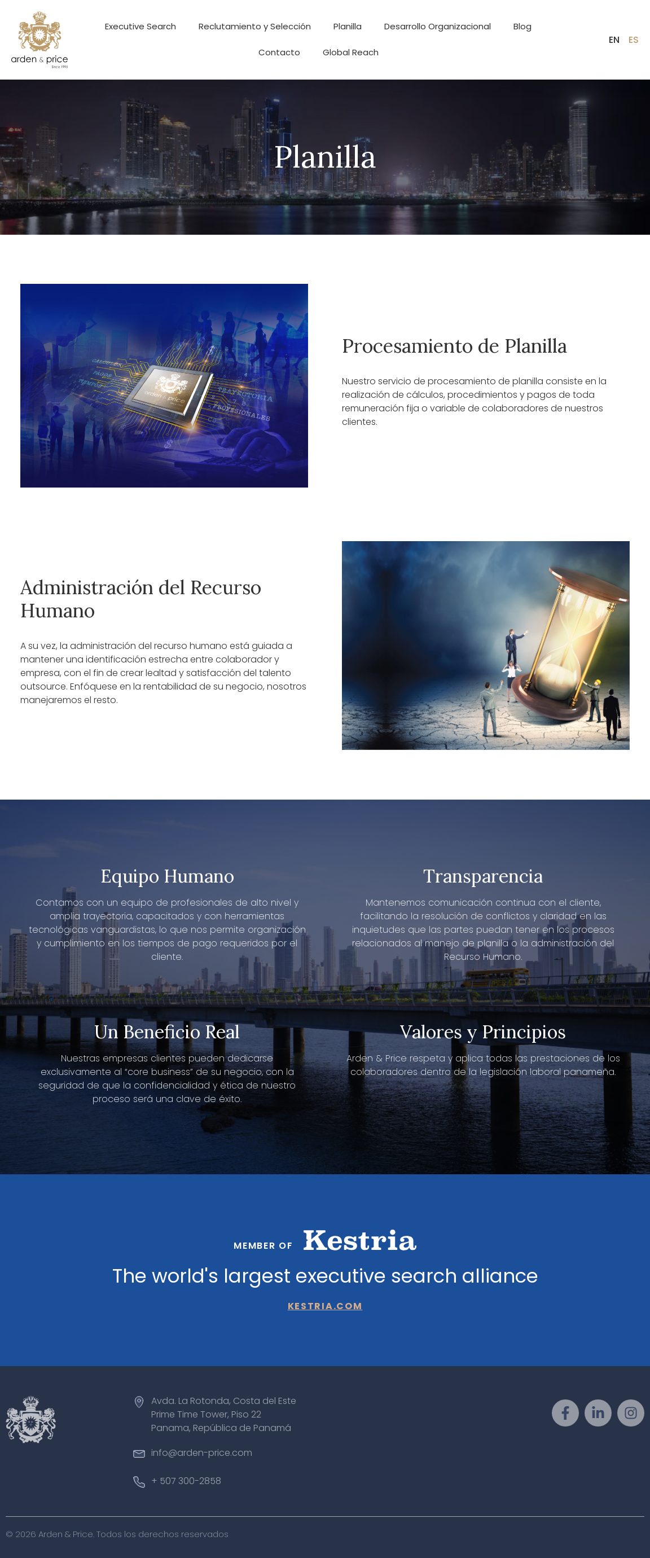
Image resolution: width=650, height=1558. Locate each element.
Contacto (279, 52)
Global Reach (351, 52)
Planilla (347, 26)
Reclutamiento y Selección (255, 26)
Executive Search (140, 26)
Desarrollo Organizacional (437, 26)
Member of (263, 1245)
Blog (522, 26)
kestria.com (325, 1306)
